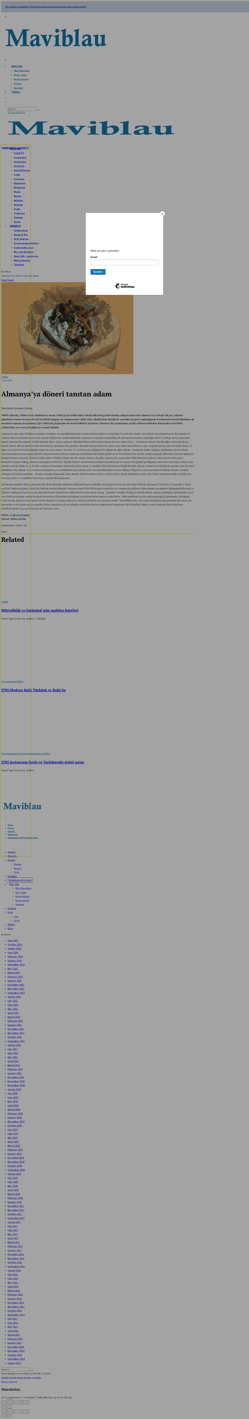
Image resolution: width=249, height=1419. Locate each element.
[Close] (162, 213)
